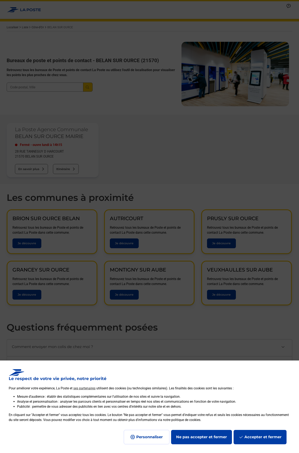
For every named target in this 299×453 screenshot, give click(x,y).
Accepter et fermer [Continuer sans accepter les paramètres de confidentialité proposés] (263, 437)
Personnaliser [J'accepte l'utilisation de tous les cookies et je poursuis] (149, 437)
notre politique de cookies (181, 420)
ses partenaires (84, 388)
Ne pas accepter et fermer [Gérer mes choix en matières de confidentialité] (201, 437)
